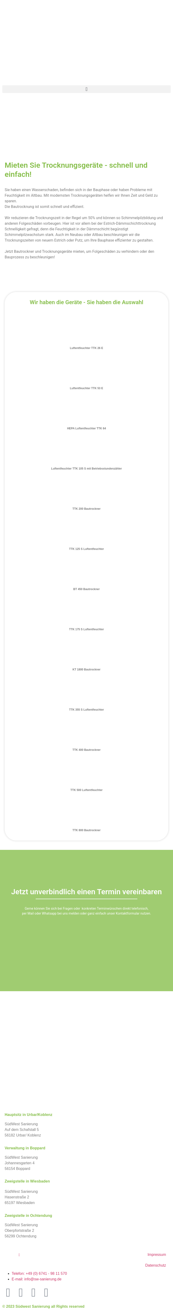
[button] (86, 89)
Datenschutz (155, 1265)
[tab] (86, 335)
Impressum (157, 1255)
